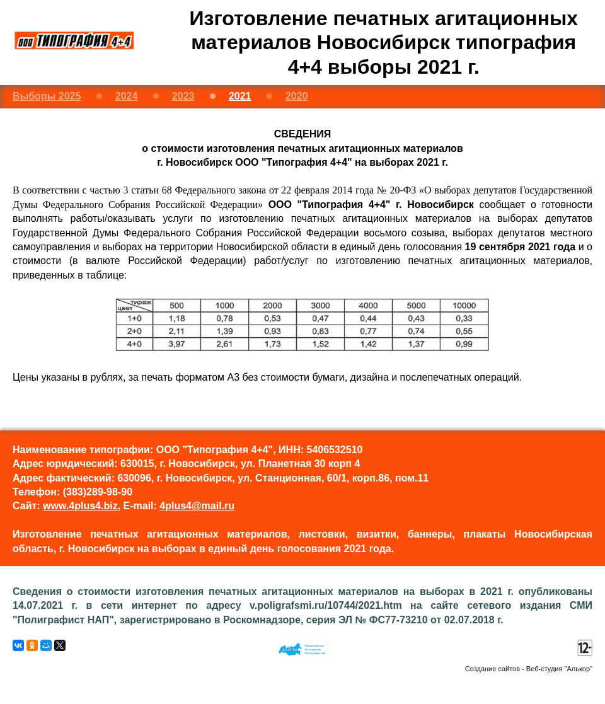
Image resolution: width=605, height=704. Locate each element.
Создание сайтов (492, 668)
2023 (183, 96)
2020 (296, 96)
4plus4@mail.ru (196, 505)
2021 (240, 96)
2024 (126, 96)
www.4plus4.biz (80, 505)
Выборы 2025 (47, 96)
